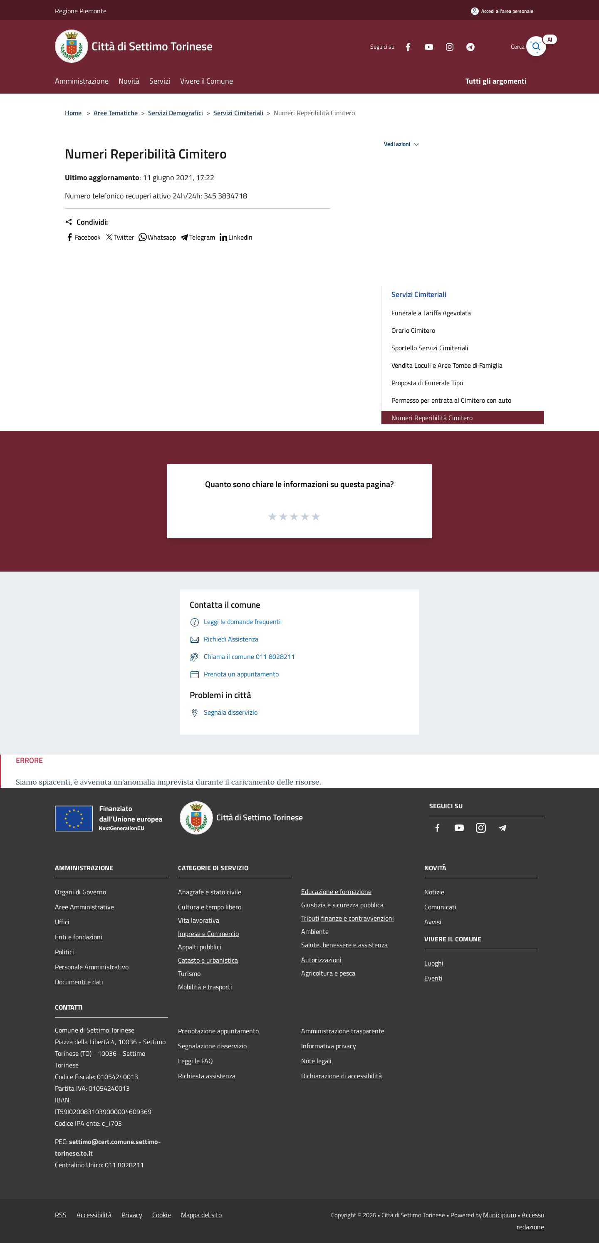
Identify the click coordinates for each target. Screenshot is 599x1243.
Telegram (197, 237)
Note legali (316, 1061)
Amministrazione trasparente (342, 1031)
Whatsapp (157, 237)
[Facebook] (397, 46)
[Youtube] (418, 46)
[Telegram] (460, 46)
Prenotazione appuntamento (218, 1031)
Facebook (83, 237)
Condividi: (86, 222)
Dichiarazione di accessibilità (341, 1076)
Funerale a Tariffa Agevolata (431, 313)
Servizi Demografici (175, 113)
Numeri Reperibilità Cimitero (432, 418)
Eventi (433, 978)
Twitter (119, 237)
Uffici (62, 922)
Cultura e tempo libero (209, 907)
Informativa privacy (328, 1046)
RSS (61, 1215)
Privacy (131, 1215)
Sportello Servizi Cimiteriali (429, 348)
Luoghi (433, 963)
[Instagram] (439, 46)
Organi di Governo (80, 892)
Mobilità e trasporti (205, 987)
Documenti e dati (79, 982)
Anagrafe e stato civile (209, 892)
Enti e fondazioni (78, 937)
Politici (64, 952)
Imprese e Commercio (208, 933)
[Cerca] (534, 46)
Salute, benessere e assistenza (344, 945)
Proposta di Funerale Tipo (427, 383)
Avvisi (432, 922)
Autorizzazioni (321, 960)
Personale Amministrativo (92, 967)
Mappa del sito (201, 1215)
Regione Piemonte (80, 11)
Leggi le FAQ (195, 1061)
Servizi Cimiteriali (238, 113)
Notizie (434, 892)
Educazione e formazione (336, 891)
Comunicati (440, 907)
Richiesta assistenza (206, 1076)
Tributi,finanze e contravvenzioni (347, 918)
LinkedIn (235, 237)
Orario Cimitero (413, 330)
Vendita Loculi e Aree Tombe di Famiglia (446, 365)
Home (73, 113)
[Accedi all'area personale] (502, 11)
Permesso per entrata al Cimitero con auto (451, 400)
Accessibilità (94, 1215)
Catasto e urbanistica (208, 960)
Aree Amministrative (84, 907)
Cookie (161, 1215)
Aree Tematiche (116, 113)
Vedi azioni (402, 144)
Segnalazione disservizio (212, 1046)
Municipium (499, 1215)
